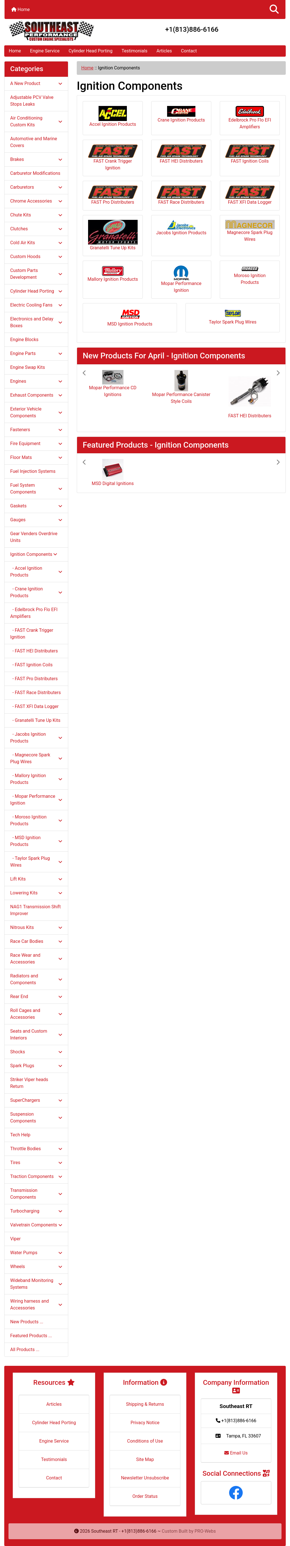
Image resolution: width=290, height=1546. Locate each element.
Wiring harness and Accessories (36, 1304)
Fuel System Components (36, 488)
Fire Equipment (36, 443)
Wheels (36, 1266)
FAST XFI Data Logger (250, 195)
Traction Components (36, 1176)
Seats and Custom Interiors (36, 1034)
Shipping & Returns (145, 1404)
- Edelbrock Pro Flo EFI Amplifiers (33, 613)
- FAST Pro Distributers (34, 678)
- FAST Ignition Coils (31, 664)
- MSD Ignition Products (36, 841)
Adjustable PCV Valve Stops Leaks (32, 101)
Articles (164, 51)
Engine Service (44, 51)
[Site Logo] (51, 30)
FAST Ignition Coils (250, 154)
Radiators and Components (36, 979)
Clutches (36, 228)
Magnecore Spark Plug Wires (250, 231)
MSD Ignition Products (129, 317)
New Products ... (26, 1321)
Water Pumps (36, 1252)
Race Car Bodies (36, 941)
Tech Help (20, 1134)
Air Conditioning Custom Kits (36, 121)
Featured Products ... (31, 1335)
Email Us (236, 1453)
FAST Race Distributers (181, 195)
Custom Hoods (36, 256)
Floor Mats (36, 457)
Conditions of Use (145, 1441)
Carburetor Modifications (35, 173)
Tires (36, 1162)
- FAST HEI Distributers (34, 651)
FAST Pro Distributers (113, 195)
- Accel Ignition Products (36, 571)
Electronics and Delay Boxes (36, 322)
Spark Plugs (36, 1065)
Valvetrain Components (36, 1225)
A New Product (36, 83)
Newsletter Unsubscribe (145, 1478)
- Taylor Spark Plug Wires (36, 862)
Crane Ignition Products (181, 114)
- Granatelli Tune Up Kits (35, 720)
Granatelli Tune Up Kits (113, 235)
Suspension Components (36, 1117)
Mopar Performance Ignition (181, 279)
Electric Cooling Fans (36, 305)
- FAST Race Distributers (35, 692)
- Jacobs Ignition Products (36, 737)
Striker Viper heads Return (29, 1083)
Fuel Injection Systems (33, 471)
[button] (274, 9)
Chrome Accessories (36, 201)
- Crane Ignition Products (36, 592)
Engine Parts (36, 353)
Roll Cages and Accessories (36, 1014)
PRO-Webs (205, 1531)
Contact (189, 51)
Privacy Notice (145, 1422)
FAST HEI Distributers (181, 154)
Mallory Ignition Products (113, 273)
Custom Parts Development (36, 274)
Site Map (145, 1459)
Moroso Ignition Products (250, 276)
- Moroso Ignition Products (36, 820)
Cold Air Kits (36, 242)
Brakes (36, 159)
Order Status (145, 1496)
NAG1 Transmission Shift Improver (35, 910)
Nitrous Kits (36, 927)
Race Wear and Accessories (36, 958)
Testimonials (134, 51)
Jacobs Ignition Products (181, 227)
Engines (36, 381)
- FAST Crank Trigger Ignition (31, 634)
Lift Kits (36, 879)
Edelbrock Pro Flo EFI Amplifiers (250, 117)
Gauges (36, 519)
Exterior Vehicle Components (36, 412)
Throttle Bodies (36, 1148)
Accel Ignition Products (112, 116)
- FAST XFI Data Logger (34, 706)
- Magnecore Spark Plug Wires (36, 758)
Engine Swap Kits (27, 367)
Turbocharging (36, 1211)
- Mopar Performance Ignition (36, 800)
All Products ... (24, 1349)
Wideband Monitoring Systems (36, 1284)
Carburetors (36, 187)
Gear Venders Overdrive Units (33, 537)
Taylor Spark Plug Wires (233, 316)
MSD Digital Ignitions (113, 483)
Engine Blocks (24, 339)
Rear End (36, 996)
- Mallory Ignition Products (36, 779)
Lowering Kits (36, 893)
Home (20, 9)
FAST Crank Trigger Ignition (113, 157)
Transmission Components (36, 1194)
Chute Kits (36, 215)
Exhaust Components (36, 395)
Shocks (36, 1051)
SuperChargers (36, 1100)
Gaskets (36, 506)
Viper (15, 1238)
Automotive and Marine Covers (33, 142)
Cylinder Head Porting (90, 51)
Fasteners (36, 429)
